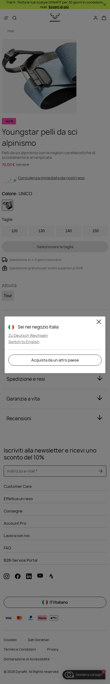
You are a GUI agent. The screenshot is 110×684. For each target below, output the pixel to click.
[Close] (99, 322)
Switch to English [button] (23, 341)
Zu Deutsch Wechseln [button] (28, 335)
